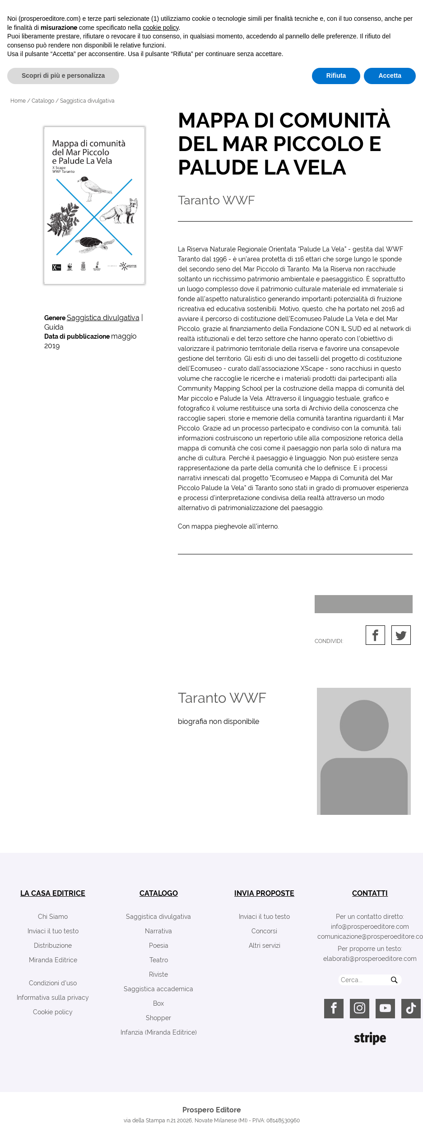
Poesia (158, 945)
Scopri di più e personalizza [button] (63, 1117)
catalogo (158, 893)
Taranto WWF (222, 698)
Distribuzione (53, 945)
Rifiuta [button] (336, 1117)
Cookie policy (53, 1012)
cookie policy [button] (160, 1069)
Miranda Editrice (53, 960)
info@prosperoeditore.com (370, 926)
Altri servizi (264, 945)
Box (158, 1003)
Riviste (158, 974)
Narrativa (158, 931)
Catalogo (43, 101)
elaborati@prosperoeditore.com (370, 958)
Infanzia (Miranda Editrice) (159, 1032)
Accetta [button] (389, 1117)
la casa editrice (52, 893)
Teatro (158, 960)
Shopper (158, 1018)
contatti (370, 893)
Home (18, 101)
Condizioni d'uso (53, 983)
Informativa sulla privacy (53, 997)
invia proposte (264, 893)
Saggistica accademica (158, 989)
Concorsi (264, 931)
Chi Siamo (53, 916)
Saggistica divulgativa (103, 317)
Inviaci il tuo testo (53, 931)
